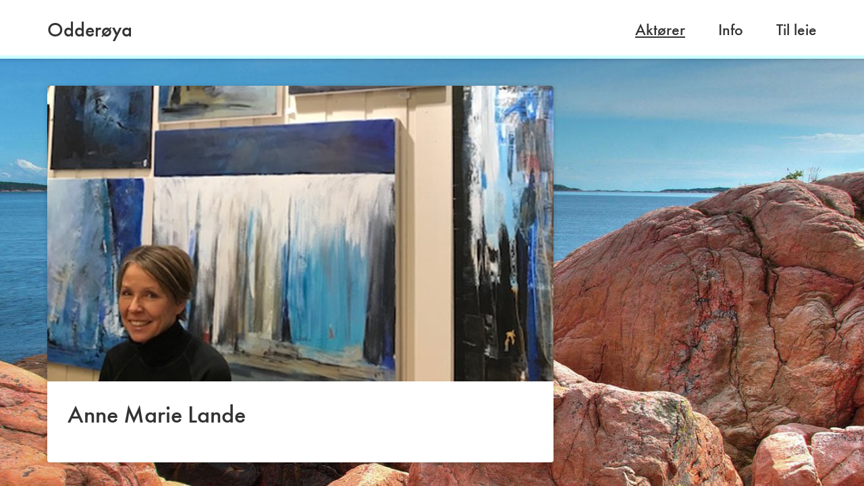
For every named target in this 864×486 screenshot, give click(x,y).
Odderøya (89, 30)
